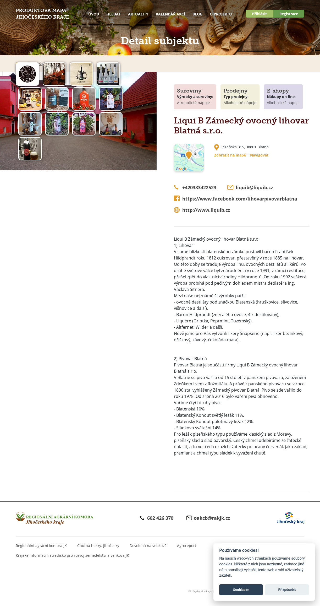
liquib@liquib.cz (254, 187)
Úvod (93, 14)
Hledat (113, 14)
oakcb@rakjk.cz (212, 518)
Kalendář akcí (170, 14)
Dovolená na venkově (148, 545)
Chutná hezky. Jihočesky (98, 545)
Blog (197, 14)
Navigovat (259, 155)
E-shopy (278, 91)
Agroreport (186, 545)
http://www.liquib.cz (206, 210)
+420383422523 (199, 187)
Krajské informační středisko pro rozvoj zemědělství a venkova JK (72, 555)
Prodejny (235, 91)
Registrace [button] (288, 13)
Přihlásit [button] (259, 13)
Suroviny (189, 91)
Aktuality (138, 14)
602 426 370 (160, 518)
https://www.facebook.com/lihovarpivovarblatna (239, 199)
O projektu (221, 14)
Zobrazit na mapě (230, 155)
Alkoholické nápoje (193, 102)
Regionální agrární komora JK (41, 545)
